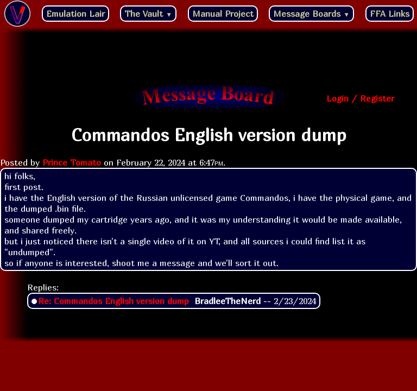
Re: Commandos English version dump (113, 300)
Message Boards (311, 13)
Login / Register (360, 98)
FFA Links (389, 13)
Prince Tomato (71, 162)
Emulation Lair (75, 13)
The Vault (148, 13)
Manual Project (223, 13)
